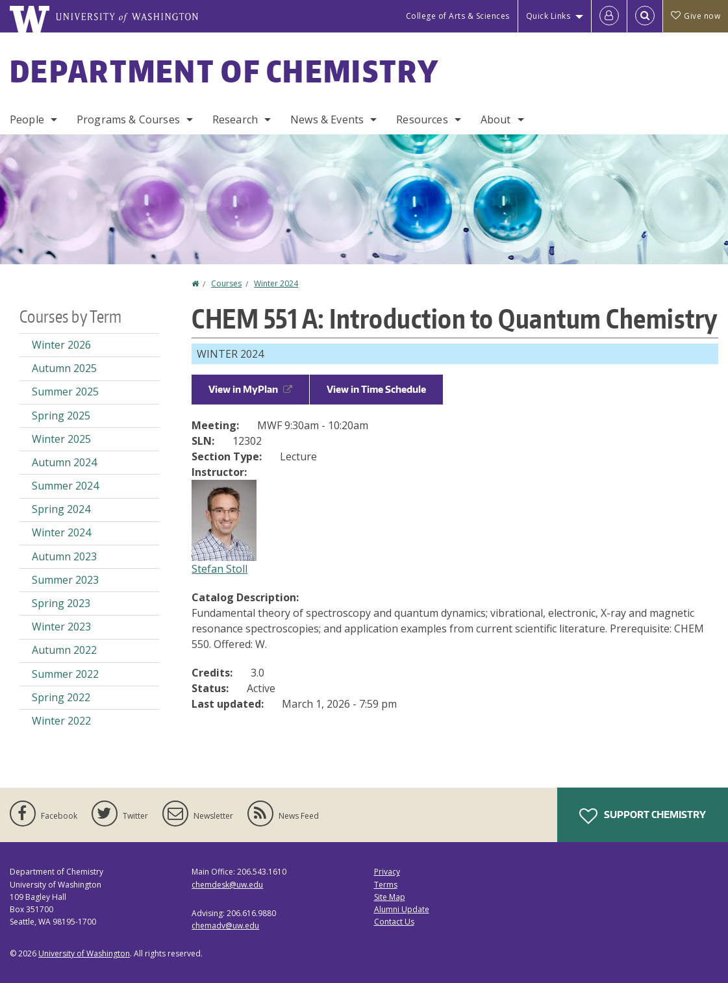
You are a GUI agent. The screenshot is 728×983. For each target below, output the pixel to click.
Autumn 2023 (64, 556)
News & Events (327, 119)
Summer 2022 (65, 674)
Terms (385, 884)
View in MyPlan (250, 389)
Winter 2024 (276, 283)
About (496, 119)
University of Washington (84, 953)
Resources (421, 119)
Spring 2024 (61, 509)
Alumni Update (401, 909)
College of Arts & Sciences (458, 15)
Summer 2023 (65, 580)
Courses (226, 283)
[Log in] (609, 16)
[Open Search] (644, 16)
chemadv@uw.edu (225, 925)
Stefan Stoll (219, 569)
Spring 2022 (61, 697)
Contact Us (394, 921)
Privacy (387, 871)
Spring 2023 (61, 603)
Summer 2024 (65, 486)
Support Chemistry (642, 816)
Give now (695, 15)
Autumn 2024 (64, 462)
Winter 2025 (61, 439)
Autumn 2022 (64, 650)
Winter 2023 (61, 626)
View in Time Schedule (376, 389)
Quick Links (548, 15)
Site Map (389, 896)
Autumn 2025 (64, 368)
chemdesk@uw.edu (227, 884)
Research (235, 119)
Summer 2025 (65, 391)
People (27, 119)
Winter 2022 (61, 721)
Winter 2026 (61, 345)
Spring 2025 (61, 415)
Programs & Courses (128, 119)
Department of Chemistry (224, 71)
